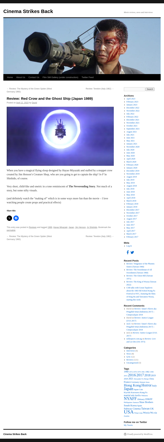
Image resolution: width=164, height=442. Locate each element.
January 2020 (132, 168)
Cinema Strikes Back (28, 11)
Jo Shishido (92, 227)
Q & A (129, 357)
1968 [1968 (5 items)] (126, 371)
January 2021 (132, 144)
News (129, 354)
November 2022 (133, 111)
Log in (129, 246)
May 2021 (131, 141)
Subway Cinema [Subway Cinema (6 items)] (132, 408)
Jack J (129, 324)
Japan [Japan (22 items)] (128, 388)
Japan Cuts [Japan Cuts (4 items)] (138, 389)
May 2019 (131, 183)
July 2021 (130, 135)
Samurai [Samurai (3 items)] (136, 402)
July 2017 (130, 222)
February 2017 (132, 237)
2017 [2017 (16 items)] (140, 375)
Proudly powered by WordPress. (140, 434)
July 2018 (130, 189)
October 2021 (132, 126)
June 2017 (131, 225)
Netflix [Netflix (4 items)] (138, 395)
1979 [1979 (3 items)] (139, 372)
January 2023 (132, 105)
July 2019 (130, 180)
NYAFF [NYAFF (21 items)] (130, 398)
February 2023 (132, 102)
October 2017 (132, 216)
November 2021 (133, 123)
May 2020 (131, 156)
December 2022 (133, 108)
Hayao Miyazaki (60, 227)
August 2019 (132, 177)
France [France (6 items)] (127, 381)
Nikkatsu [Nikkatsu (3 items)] (144, 395)
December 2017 (133, 210)
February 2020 (132, 165)
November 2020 (133, 147)
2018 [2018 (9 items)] (147, 375)
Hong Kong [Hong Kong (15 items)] (132, 385)
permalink (11, 230)
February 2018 (132, 204)
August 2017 (132, 219)
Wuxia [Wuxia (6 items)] (146, 412)
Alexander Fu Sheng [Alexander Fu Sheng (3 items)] (141, 379)
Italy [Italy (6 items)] (154, 385)
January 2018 (132, 207)
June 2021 (131, 138)
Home (10, 77)
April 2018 (131, 198)
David (34, 103)
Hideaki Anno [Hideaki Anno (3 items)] (145, 382)
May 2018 (131, 195)
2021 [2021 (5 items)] (131, 378)
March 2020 (131, 162)
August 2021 (132, 132)
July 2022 (130, 114)
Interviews (131, 351)
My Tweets (128, 425)
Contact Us (33, 77)
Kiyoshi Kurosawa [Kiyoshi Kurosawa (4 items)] (131, 392)
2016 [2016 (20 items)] (132, 375)
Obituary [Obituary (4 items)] (141, 399)
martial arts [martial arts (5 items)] (129, 395)
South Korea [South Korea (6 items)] (130, 405)
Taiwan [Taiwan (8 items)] (145, 408)
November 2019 (133, 174)
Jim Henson (80, 227)
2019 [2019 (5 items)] (153, 375)
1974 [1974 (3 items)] (131, 372)
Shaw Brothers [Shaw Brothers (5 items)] (146, 402)
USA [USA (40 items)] (129, 411)
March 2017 (131, 234)
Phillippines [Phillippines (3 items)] (128, 402)
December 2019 (133, 171)
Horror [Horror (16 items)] (146, 385)
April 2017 (131, 231)
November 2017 (133, 213)
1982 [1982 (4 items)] (147, 372)
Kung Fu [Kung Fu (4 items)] (143, 392)
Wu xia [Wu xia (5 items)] (153, 412)
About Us (20, 77)
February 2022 (132, 117)
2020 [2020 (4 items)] (126, 379)
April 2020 (131, 159)
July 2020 (130, 150)
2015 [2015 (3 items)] (125, 376)
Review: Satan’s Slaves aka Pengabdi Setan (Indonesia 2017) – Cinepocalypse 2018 (141, 312)
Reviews (32, 227)
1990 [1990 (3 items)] (151, 372)
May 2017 (131, 228)
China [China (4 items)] (151, 379)
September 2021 (133, 129)
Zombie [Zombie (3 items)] (126, 416)
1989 (50, 227)
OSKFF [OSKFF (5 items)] (149, 399)
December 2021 (133, 120)
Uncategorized (132, 363)
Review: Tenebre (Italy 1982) (100, 89)
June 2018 (131, 192)
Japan (71, 227)
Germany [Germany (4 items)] (135, 382)
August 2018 (132, 186)
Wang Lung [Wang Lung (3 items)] (138, 413)
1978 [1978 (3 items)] (135, 372)
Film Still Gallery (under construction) (60, 77)
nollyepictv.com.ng (134, 339)
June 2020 (131, 153)
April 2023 (131, 99)
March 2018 (131, 201)
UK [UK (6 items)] (152, 408)
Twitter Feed (88, 77)
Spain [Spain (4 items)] (139, 405)
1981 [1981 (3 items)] (143, 372)
